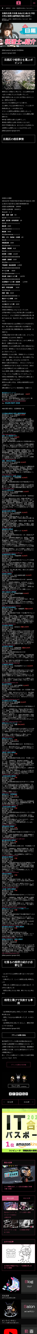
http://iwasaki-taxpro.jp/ (9, 475)
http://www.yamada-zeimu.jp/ (11, 663)
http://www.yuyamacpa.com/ (10, 953)
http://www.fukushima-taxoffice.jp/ (12, 553)
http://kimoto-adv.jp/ (8, 489)
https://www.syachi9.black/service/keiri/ (14, 401)
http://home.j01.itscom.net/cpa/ (11, 606)
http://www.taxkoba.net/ (9, 825)
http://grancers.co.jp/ (8, 737)
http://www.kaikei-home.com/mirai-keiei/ (14, 907)
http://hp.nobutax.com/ (9, 624)
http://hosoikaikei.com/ (9, 938)
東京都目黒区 (5, 20)
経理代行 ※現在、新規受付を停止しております (15, 19)
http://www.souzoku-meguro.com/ (12, 925)
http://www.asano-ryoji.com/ (10, 774)
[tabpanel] (18, 1178)
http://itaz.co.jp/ (6, 528)
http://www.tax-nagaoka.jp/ (10, 805)
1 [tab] (16, 1181)
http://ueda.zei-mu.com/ (9, 793)
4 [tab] (21, 1181)
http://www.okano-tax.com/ (10, 887)
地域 (30, 19)
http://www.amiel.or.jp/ (8, 509)
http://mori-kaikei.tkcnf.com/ (10, 872)
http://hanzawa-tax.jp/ (8, 645)
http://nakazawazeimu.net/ (10, 682)
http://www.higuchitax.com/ (10, 855)
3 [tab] (19, 1181)
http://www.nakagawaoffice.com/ (12, 721)
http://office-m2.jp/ (7, 572)
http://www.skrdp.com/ (8, 459)
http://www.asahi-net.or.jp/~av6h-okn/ (13, 839)
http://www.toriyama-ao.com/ (10, 699)
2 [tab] (17, 1181)
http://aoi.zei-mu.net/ (8, 751)
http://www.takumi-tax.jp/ (9, 590)
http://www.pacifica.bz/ (9, 434)
